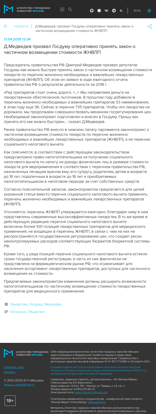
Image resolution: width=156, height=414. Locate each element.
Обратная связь (14, 367)
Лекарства (18, 304)
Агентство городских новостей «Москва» (27, 9)
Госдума (35, 304)
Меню (62, 9)
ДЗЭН (99, 11)
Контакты (9, 372)
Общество (35, 312)
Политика (18, 312)
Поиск (70, 9)
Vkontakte (106, 11)
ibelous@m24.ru (97, 402)
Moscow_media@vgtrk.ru (19, 384)
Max (92, 11)
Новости (21, 26)
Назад (7, 26)
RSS (121, 11)
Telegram (114, 11)
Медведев (52, 304)
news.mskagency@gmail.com (91, 392)
